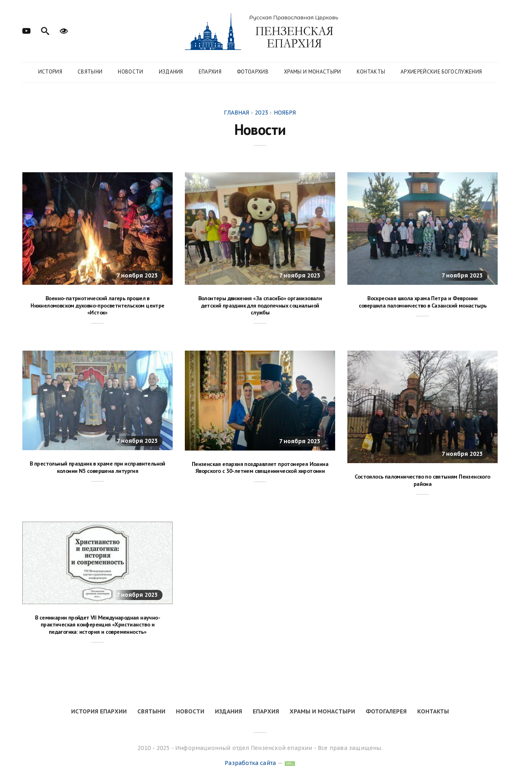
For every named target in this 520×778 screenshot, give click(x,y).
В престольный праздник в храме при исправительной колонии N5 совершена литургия (97, 467)
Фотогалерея (386, 711)
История (50, 71)
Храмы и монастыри (312, 71)
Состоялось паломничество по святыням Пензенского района (422, 480)
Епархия (210, 71)
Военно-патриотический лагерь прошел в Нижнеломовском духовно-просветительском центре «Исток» (97, 305)
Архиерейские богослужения (441, 71)
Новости (130, 71)
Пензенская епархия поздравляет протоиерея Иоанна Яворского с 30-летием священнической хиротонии (260, 467)
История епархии (99, 711)
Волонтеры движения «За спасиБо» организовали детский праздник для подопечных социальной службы (260, 305)
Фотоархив (253, 71)
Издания (171, 71)
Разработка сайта (250, 763)
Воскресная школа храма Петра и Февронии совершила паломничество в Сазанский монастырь (423, 302)
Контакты (371, 71)
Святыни (90, 71)
